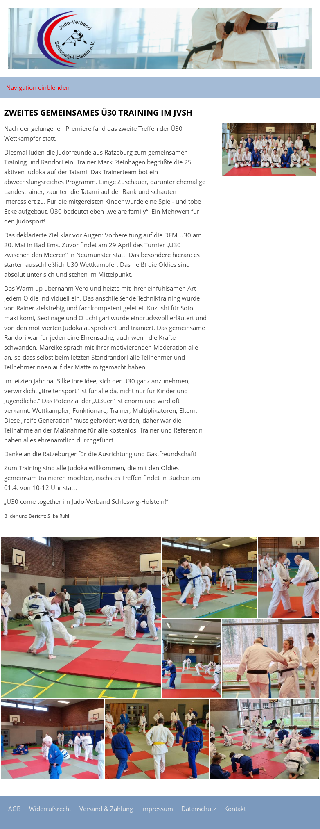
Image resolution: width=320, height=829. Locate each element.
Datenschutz (198, 808)
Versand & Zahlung (106, 808)
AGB (14, 808)
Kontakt (235, 808)
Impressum (157, 808)
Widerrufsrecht (50, 808)
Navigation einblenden (38, 87)
